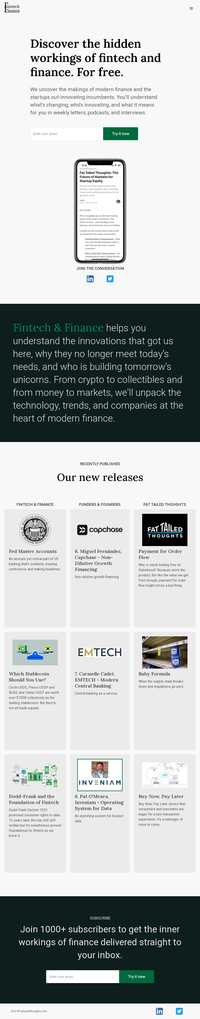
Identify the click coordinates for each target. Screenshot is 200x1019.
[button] (112, 8)
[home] (12, 8)
